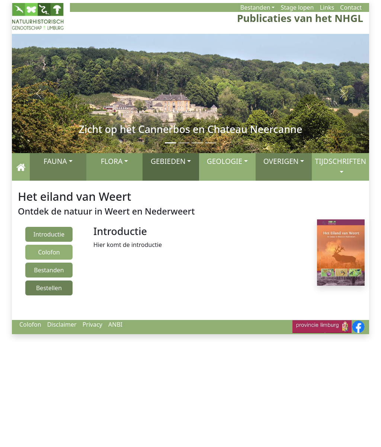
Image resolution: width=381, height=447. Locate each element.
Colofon (30, 324)
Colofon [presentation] (49, 252)
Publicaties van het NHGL (300, 18)
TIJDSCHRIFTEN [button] (340, 161)
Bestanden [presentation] (49, 270)
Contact (351, 7)
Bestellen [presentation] (49, 288)
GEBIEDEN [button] (168, 161)
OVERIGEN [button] (281, 161)
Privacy (92, 324)
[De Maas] (210, 143)
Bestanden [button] (255, 7)
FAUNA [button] (55, 161)
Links (327, 7)
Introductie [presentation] (48, 234)
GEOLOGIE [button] (224, 161)
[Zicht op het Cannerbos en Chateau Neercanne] (170, 143)
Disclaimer (62, 324)
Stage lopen (297, 7)
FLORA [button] (112, 161)
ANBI (115, 324)
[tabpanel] (186, 237)
